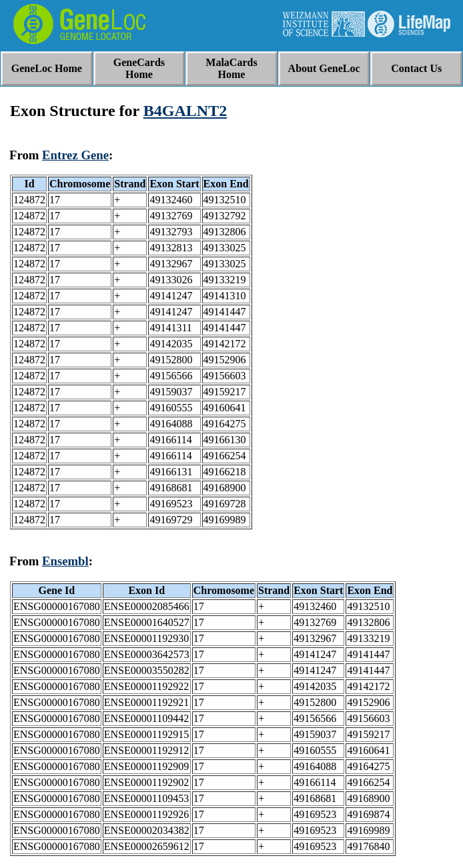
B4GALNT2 (185, 110)
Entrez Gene (75, 155)
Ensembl (65, 561)
